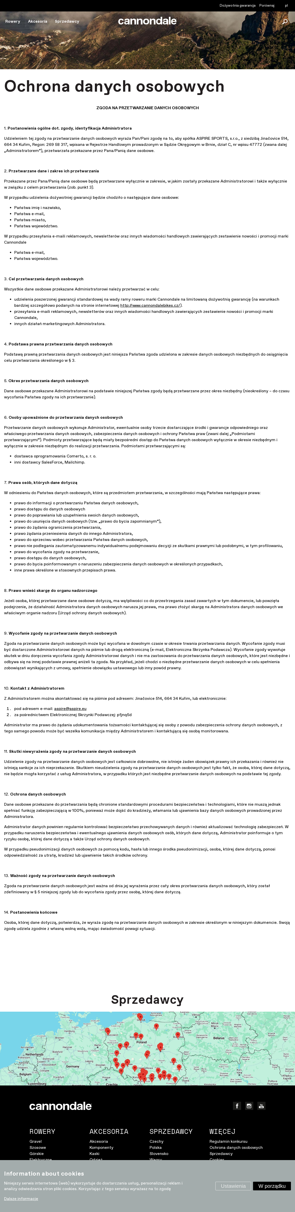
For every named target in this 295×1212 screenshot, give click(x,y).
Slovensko (159, 1154)
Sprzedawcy (67, 21)
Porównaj (266, 5)
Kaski (94, 1154)
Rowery (12, 21)
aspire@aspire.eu (70, 709)
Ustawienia (233, 1186)
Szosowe (37, 1147)
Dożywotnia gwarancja (238, 5)
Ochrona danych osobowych (236, 1147)
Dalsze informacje (21, 1199)
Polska (156, 1147)
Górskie (36, 1154)
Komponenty (101, 1147)
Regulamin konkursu (228, 1141)
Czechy (157, 1141)
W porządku (272, 1186)
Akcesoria (37, 21)
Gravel (35, 1141)
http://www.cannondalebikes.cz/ (150, 305)
